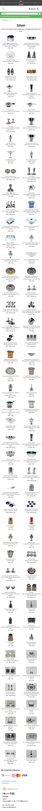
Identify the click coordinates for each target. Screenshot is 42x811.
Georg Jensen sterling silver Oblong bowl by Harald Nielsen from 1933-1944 (31, 361)
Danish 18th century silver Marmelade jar (10, 94)
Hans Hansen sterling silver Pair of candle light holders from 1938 (31, 477)
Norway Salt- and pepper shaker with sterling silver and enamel (31, 594)
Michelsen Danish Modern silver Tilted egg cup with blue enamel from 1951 (31, 328)
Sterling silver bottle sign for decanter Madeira (10, 727)
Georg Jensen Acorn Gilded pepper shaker (31, 77)
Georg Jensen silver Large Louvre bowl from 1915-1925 (31, 127)
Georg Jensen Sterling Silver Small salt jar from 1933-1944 (10, 310)
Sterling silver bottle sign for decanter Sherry (31, 710)
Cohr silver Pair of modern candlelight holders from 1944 (10, 128)
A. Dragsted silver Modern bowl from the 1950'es (10, 60)
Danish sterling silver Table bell (31, 393)
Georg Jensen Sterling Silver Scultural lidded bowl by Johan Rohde (31, 427)
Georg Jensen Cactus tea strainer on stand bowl (31, 110)
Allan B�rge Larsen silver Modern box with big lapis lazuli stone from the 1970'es (10, 45)
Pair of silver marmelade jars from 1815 (10, 676)
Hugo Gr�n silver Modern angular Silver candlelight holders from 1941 (10, 328)
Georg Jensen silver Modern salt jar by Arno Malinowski (10, 177)
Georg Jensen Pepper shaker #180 (10, 143)
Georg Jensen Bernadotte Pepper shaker (31, 343)
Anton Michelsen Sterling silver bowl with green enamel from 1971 (31, 461)
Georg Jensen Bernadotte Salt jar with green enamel (10, 343)
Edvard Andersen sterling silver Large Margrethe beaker (31, 410)
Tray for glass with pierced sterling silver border (31, 742)
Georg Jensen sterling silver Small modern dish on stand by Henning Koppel (31, 45)
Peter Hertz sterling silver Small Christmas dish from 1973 (10, 293)
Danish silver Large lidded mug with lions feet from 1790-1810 (31, 194)
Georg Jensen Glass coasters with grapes (10, 659)
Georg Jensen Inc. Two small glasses (10, 693)
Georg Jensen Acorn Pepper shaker (31, 160)
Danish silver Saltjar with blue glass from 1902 (31, 626)
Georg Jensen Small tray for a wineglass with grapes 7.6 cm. (10, 244)
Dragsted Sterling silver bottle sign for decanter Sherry (31, 677)
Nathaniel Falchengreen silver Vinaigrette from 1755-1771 (10, 543)
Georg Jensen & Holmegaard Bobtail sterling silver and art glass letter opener (10, 494)
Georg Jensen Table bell (31, 609)
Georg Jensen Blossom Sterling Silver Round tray (10, 377)
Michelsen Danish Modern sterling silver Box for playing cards (10, 710)
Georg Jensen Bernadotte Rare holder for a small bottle (10, 476)
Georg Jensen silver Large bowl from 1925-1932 (31, 143)
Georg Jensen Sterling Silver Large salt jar (31, 726)
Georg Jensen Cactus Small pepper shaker (10, 77)
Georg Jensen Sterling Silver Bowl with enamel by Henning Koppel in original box (31, 694)
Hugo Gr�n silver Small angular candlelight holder (10, 193)
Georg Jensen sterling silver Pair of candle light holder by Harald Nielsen (10, 577)
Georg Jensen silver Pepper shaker (31, 643)
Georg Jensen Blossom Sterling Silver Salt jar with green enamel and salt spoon (10, 412)
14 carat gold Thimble (10, 526)
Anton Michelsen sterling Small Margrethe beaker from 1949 (31, 376)
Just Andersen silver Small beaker (10, 559)
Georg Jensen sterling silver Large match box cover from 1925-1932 (10, 228)
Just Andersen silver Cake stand (10, 160)
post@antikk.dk (11, 807)
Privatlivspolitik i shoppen (8, 781)
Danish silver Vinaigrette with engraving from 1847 (31, 544)
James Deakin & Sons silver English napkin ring (31, 493)
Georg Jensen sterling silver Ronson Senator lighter (10, 742)
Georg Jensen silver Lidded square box (10, 426)
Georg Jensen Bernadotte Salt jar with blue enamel (10, 510)
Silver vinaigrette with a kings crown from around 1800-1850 (31, 243)
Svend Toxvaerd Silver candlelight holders (31, 293)
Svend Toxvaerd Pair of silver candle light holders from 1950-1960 (10, 211)
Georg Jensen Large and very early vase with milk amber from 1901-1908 (31, 444)
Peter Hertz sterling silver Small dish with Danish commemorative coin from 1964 (31, 278)
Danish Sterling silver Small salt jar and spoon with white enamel (10, 594)
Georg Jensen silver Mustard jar (31, 659)
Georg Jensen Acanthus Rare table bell (10, 609)
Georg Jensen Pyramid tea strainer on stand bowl (10, 110)
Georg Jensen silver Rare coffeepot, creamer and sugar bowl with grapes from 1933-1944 (31, 311)
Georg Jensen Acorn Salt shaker (31, 60)
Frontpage (4, 20)
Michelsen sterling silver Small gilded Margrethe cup (10, 360)
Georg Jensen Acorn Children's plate (31, 576)
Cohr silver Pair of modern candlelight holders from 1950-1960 (31, 178)
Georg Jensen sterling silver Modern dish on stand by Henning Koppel (10, 444)
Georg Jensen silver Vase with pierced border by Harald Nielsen (31, 95)
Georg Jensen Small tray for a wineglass (31, 559)
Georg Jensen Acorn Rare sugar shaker (31, 759)
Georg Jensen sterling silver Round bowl (31, 227)
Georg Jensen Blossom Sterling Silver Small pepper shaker (10, 394)
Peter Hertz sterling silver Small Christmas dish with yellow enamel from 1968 (10, 278)
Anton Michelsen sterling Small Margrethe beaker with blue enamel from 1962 (31, 211)
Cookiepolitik (5, 783)
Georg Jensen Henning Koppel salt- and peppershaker (10, 760)
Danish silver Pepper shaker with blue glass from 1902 (10, 627)
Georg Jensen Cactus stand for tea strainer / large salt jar (10, 461)
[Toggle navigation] (3, 8)
